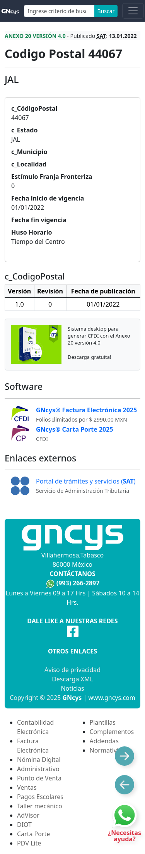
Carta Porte (33, 834)
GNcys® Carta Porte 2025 (74, 429)
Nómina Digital (39, 759)
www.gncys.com (112, 697)
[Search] (59, 11)
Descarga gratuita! (89, 356)
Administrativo (38, 769)
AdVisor (28, 815)
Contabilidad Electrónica (35, 727)
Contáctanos (72, 573)
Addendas (104, 741)
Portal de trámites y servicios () (86, 481)
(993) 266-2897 (78, 583)
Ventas (27, 787)
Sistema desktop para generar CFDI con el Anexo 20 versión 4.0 (99, 335)
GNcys (72, 697)
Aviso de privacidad (72, 669)
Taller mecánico (39, 806)
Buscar (106, 11)
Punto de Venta (39, 778)
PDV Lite (29, 843)
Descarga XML (72, 679)
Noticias (72, 688)
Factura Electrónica (33, 746)
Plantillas (103, 722)
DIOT (24, 824)
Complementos (112, 731)
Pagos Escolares (40, 796)
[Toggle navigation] (133, 11)
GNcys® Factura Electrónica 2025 (86, 410)
